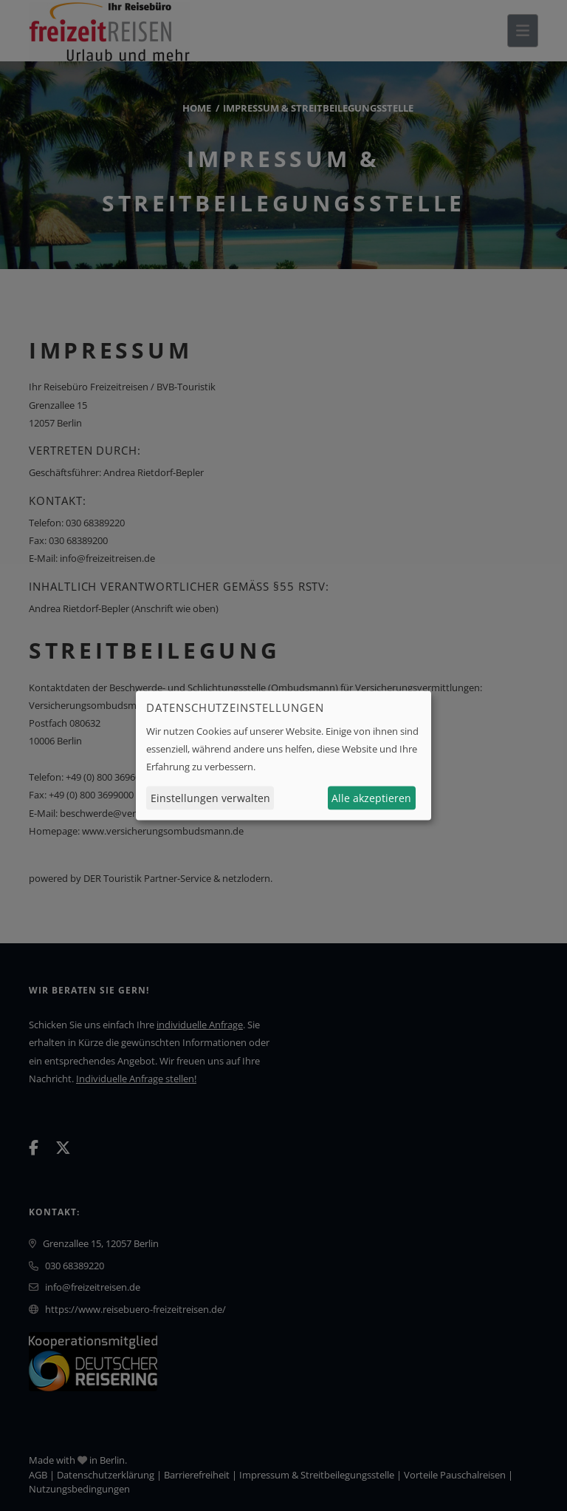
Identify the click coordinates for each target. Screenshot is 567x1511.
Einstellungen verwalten (210, 798)
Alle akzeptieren (371, 798)
